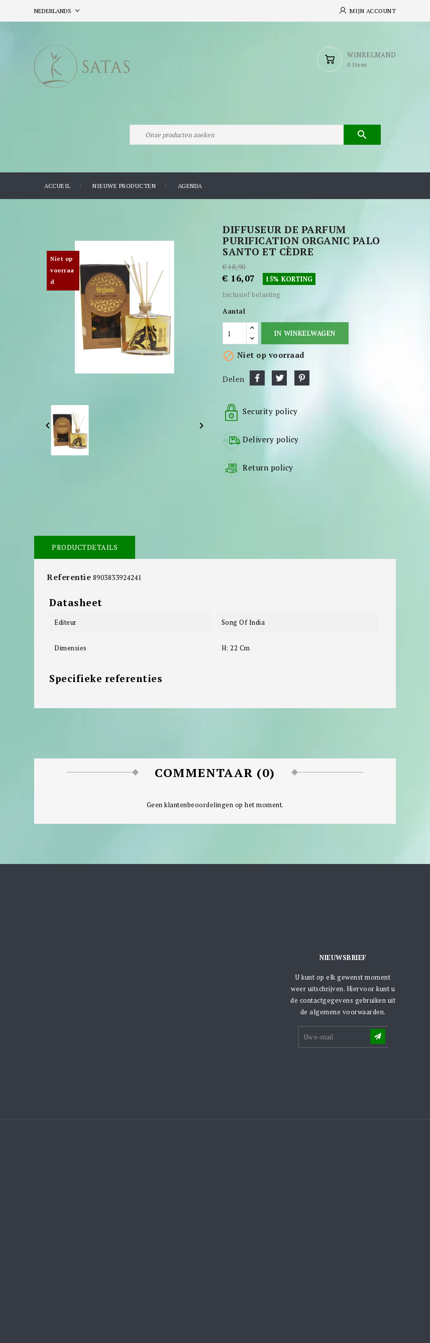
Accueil (57, 185)
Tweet (279, 378)
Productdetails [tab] (85, 547)
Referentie (69, 577)
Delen (257, 378)
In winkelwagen (304, 333)
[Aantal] (235, 333)
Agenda (190, 185)
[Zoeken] (255, 135)
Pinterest (301, 378)
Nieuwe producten (124, 185)
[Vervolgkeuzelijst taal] (58, 11)
